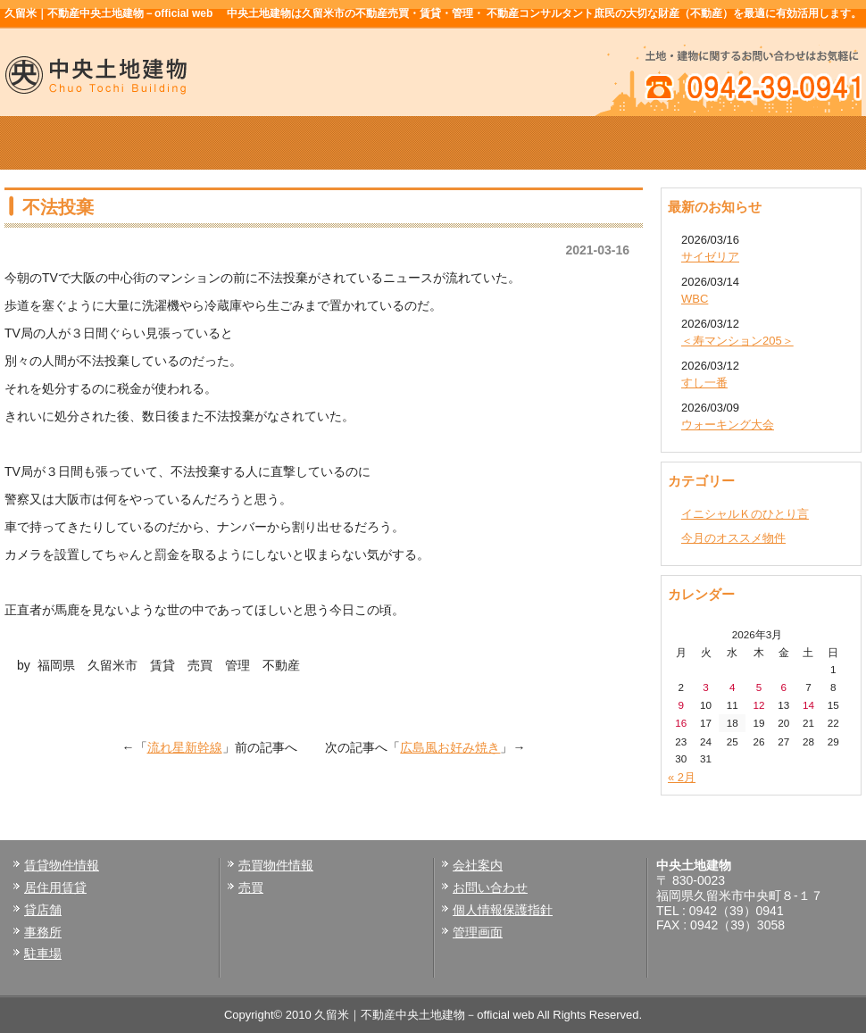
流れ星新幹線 (184, 747)
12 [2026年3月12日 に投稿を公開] (758, 705)
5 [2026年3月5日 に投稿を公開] (759, 687)
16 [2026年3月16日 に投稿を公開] (681, 723)
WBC (694, 298)
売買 (250, 887)
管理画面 (478, 932)
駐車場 (43, 953)
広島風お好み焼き (450, 747)
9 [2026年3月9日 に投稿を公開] (682, 705)
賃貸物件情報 (261, 143)
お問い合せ (776, 143)
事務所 (43, 932)
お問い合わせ (490, 887)
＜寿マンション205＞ (737, 340)
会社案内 (604, 143)
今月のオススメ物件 (733, 538)
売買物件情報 (433, 143)
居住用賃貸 (55, 887)
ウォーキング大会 (727, 424)
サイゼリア (710, 256)
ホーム (90, 143)
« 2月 (681, 777)
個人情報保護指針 (503, 910)
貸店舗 (43, 910)
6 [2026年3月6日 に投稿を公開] (783, 687)
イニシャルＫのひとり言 (745, 514)
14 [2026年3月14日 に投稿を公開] (808, 705)
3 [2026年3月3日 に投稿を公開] (706, 687)
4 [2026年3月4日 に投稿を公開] (732, 687)
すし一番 (704, 382)
